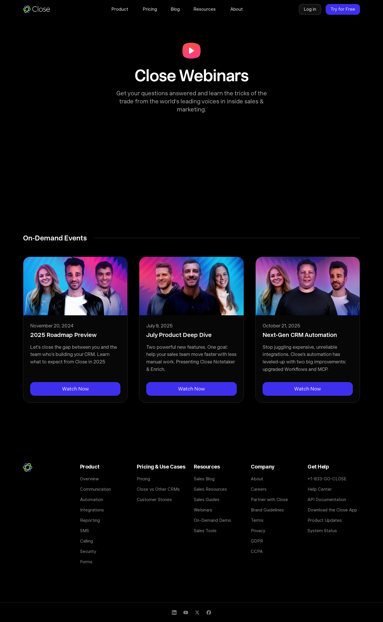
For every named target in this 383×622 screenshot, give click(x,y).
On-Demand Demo (212, 520)
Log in (310, 9)
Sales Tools (205, 530)
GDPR (257, 541)
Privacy (258, 530)
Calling (86, 541)
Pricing (143, 478)
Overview (89, 478)
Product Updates (325, 520)
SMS (84, 530)
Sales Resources (210, 489)
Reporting (90, 520)
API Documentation (327, 499)
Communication (95, 489)
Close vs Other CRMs (158, 489)
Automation (91, 499)
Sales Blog (204, 478)
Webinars (203, 510)
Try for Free (343, 9)
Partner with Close (269, 499)
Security (88, 551)
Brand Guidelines (267, 510)
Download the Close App (332, 510)
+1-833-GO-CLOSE (327, 478)
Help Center (320, 489)
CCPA (257, 551)
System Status (322, 530)
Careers (259, 489)
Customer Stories (154, 499)
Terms (257, 520)
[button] (120, 9)
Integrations (92, 510)
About (257, 478)
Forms (86, 561)
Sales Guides (206, 499)
